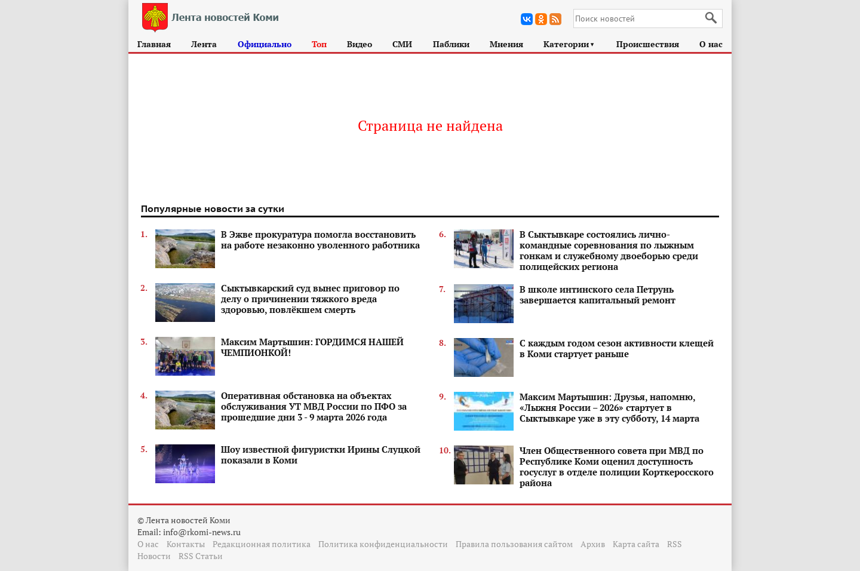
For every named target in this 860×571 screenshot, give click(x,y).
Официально (264, 44)
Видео (359, 44)
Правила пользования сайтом (514, 543)
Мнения (506, 44)
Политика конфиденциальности (383, 543)
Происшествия (647, 44)
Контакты (186, 543)
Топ (319, 44)
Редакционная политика (262, 543)
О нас (711, 44)
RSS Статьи (201, 555)
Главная (154, 44)
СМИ (402, 44)
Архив (592, 543)
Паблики (451, 44)
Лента (204, 44)
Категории (569, 44)
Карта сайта (636, 543)
